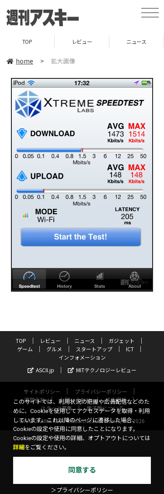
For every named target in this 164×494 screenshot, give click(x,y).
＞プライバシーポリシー (82, 490)
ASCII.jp (41, 370)
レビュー (82, 41)
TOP (27, 41)
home (20, 60)
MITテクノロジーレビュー (102, 370)
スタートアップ (94, 349)
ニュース (136, 41)
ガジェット (121, 340)
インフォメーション (82, 357)
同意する (82, 470)
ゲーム (25, 349)
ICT (130, 349)
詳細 (18, 447)
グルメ (54, 349)
